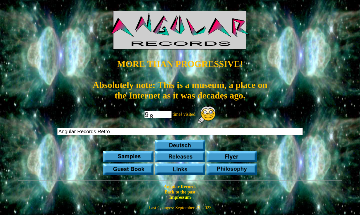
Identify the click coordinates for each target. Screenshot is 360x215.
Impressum (180, 197)
